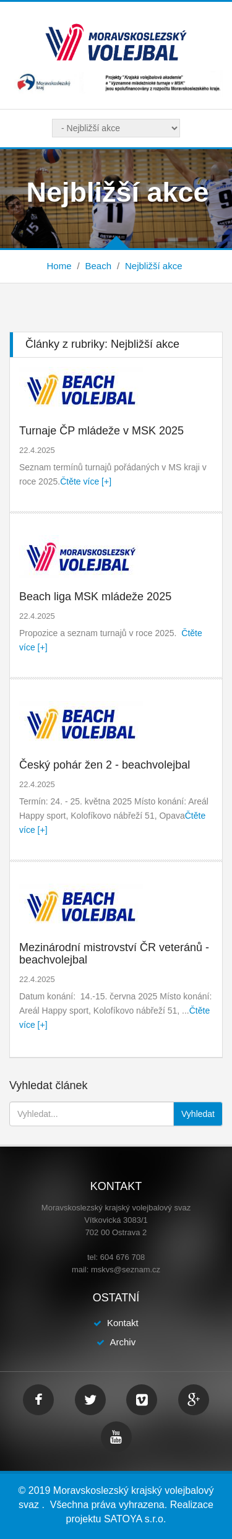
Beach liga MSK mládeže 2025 (95, 596)
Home (58, 266)
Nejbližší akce (154, 266)
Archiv (122, 1342)
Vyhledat (198, 1114)
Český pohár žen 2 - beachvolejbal (104, 765)
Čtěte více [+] (85, 481)
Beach (98, 266)
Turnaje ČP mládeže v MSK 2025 (101, 431)
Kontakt (123, 1322)
